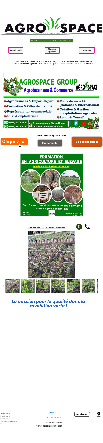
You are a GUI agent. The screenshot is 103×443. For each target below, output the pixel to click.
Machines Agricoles (54, 417)
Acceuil (35, 40)
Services (46, 40)
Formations (52, 413)
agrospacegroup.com (52, 426)
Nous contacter (62, 40)
